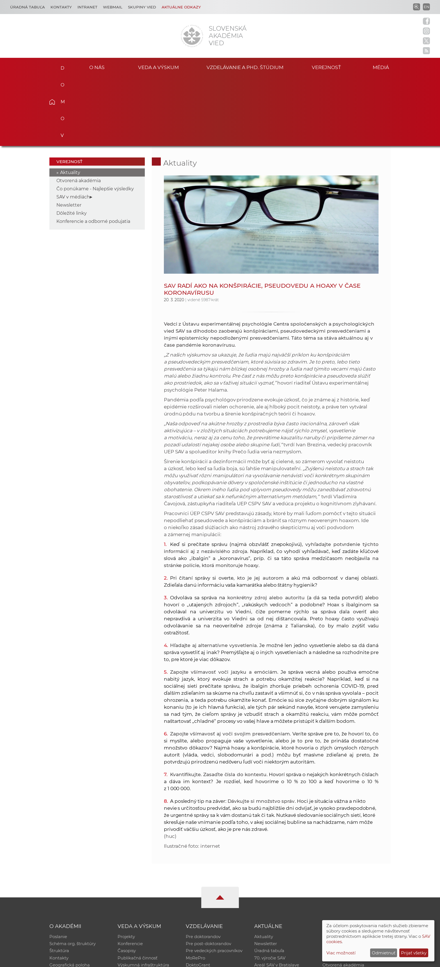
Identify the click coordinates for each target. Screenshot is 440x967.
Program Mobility (204, 903)
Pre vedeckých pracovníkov (214, 881)
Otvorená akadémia (78, 111)
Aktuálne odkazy (181, 7)
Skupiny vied (142, 7)
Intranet (87, 7)
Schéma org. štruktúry (72, 874)
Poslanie (58, 867)
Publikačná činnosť (137, 889)
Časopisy (127, 881)
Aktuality (70, 103)
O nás (97, 67)
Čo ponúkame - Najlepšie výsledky (95, 119)
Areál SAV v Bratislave (276, 896)
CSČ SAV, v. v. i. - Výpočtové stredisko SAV (133, 960)
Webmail (112, 7)
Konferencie (130, 874)
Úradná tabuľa (269, 881)
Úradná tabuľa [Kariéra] (27, 7)
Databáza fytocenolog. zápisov (354, 881)
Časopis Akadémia (341, 889)
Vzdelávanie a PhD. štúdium (245, 67)
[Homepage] (192, 36)
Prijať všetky (414, 952)
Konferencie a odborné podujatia (93, 151)
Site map (303, 960)
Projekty (126, 867)
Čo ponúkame (269, 903)
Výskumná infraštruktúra (143, 896)
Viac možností (341, 952)
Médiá (382, 67)
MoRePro (195, 889)
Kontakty (61, 7)
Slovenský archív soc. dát (347, 874)
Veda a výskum (158, 67)
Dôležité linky (71, 143)
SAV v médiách (73, 127)
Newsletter (68, 135)
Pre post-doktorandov (208, 874)
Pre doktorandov (203, 867)
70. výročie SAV (269, 889)
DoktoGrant (198, 896)
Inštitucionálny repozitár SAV (352, 867)
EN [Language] (426, 6)
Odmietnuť (383, 952)
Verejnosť (326, 67)
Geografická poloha (69, 896)
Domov (60, 66)
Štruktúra (59, 881)
